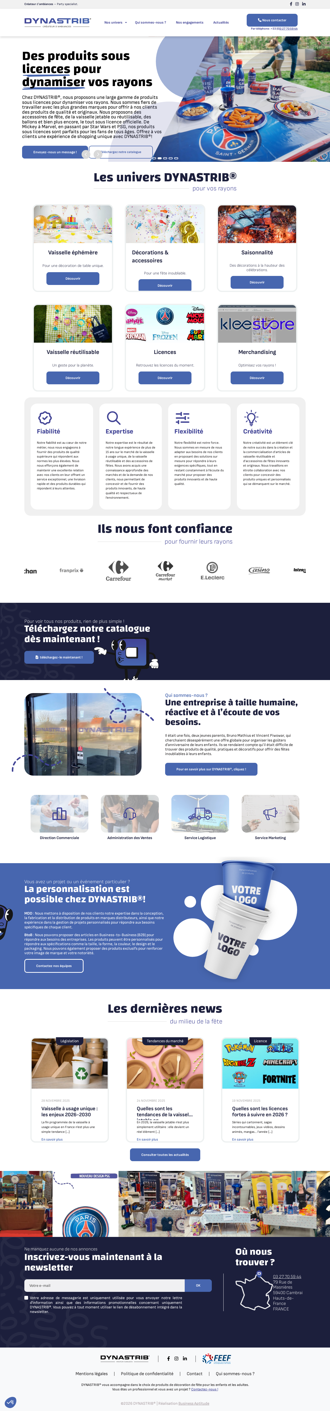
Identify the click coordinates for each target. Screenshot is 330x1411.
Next (98, 152)
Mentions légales (92, 1373)
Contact (195, 1373)
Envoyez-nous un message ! (55, 136)
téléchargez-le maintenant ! (59, 657)
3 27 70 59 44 (289, 29)
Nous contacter (272, 20)
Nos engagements (190, 22)
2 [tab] (160, 158)
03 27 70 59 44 (287, 1276)
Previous (86, 152)
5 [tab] (176, 158)
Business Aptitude (193, 1403)
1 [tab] (154, 158)
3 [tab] (165, 158)
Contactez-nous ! (204, 1389)
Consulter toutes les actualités (165, 1155)
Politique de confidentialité (147, 1373)
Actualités (221, 22)
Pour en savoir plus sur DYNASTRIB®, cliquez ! (211, 769)
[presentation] (62, 1328)
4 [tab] (171, 158)
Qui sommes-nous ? (150, 22)
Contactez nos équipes (54, 966)
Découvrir (72, 278)
